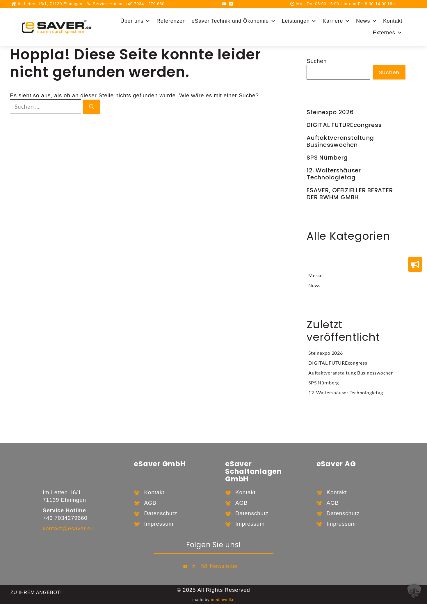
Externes (387, 32)
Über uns (135, 21)
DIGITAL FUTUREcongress (344, 125)
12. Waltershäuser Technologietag (334, 173)
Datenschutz (160, 513)
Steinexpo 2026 (330, 112)
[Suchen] (91, 107)
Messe (315, 275)
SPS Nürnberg (327, 157)
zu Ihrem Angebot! (36, 592)
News (366, 21)
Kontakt (392, 21)
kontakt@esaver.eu (68, 528)
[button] (414, 591)
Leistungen (299, 21)
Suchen (317, 61)
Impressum (158, 524)
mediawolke (223, 599)
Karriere (336, 21)
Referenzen (171, 21)
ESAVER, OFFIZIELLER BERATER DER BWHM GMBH (350, 193)
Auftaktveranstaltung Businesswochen (340, 141)
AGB (150, 503)
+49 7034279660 (65, 518)
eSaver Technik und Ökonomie (234, 21)
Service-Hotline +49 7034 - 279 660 (128, 3)
